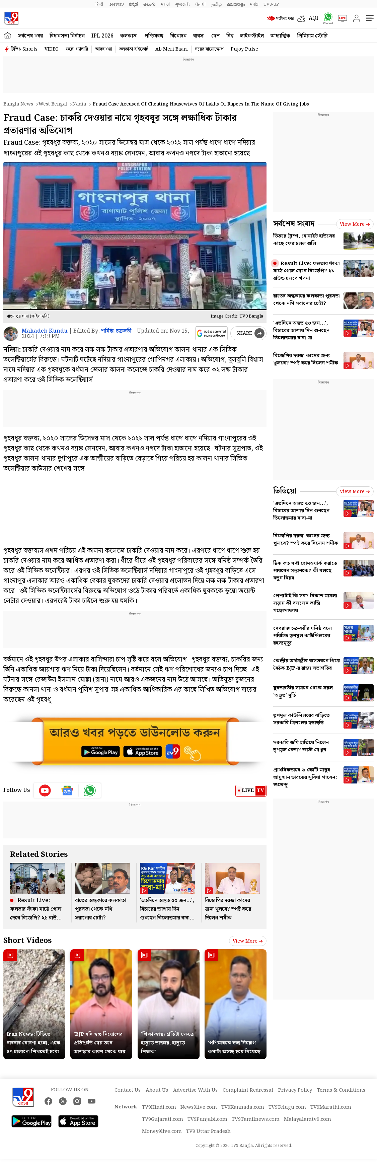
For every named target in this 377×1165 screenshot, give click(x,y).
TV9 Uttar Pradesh (208, 1131)
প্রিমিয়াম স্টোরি (312, 36)
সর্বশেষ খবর (30, 36)
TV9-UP (271, 4)
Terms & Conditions (341, 1090)
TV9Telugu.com (287, 1107)
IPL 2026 (102, 36)
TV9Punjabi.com (207, 1119)
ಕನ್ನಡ (133, 4)
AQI (313, 18)
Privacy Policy (295, 1090)
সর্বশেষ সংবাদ (293, 224)
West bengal (53, 104)
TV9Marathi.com (330, 1107)
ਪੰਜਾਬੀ (200, 4)
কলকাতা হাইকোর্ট (133, 49)
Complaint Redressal (248, 1090)
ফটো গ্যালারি (77, 49)
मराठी (165, 4)
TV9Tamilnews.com (256, 1119)
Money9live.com (162, 1131)
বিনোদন (178, 36)
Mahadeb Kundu (45, 331)
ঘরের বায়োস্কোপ (209, 49)
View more (248, 941)
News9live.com (198, 1107)
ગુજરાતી (182, 4)
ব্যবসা (199, 36)
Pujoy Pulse (244, 49)
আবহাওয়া (103, 49)
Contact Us (128, 1090)
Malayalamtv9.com (307, 1119)
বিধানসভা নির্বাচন (67, 36)
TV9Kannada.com (242, 1107)
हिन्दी (99, 4)
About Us (157, 1090)
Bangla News (18, 104)
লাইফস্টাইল (252, 36)
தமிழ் (216, 4)
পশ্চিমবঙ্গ (153, 36)
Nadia (79, 104)
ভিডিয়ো (284, 491)
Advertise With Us (195, 1090)
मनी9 (254, 4)
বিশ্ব (229, 36)
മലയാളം (236, 4)
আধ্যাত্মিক (280, 36)
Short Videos (27, 941)
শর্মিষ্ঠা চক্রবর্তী (116, 331)
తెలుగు (149, 4)
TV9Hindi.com (159, 1107)
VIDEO (52, 49)
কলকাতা (129, 36)
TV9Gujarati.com (162, 1119)
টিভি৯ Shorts (24, 49)
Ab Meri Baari (171, 49)
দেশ (215, 36)
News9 (116, 4)
